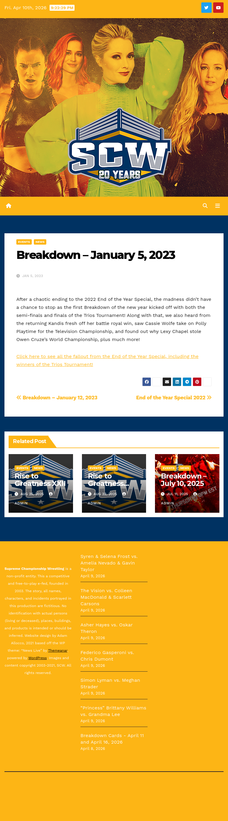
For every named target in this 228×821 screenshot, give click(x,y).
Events (24, 241)
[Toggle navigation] (218, 206)
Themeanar (57, 650)
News (40, 241)
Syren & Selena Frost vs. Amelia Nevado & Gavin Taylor (109, 562)
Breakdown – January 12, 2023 (56, 398)
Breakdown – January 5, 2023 (95, 255)
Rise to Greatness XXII (40, 480)
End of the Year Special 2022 (174, 398)
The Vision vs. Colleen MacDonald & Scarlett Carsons (106, 597)
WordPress (37, 658)
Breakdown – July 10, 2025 (183, 480)
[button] (205, 206)
